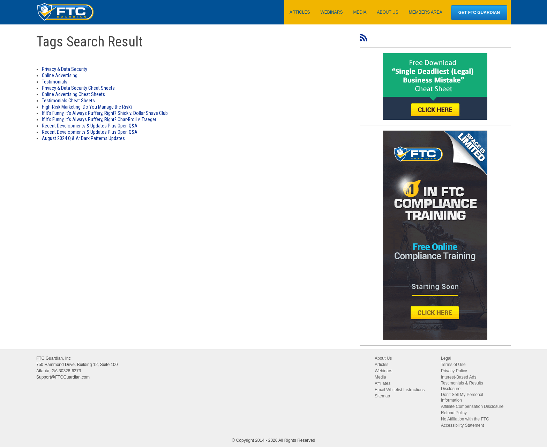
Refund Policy (454, 412)
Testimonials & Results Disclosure (462, 386)
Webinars (383, 370)
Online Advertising (59, 75)
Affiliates (382, 383)
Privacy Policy (454, 370)
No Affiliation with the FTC (465, 419)
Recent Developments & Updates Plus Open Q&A (89, 126)
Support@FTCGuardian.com (63, 377)
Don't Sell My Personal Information (462, 397)
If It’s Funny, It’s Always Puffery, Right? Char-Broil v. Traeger (99, 119)
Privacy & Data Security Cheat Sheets (78, 88)
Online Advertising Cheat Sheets (73, 94)
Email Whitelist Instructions (400, 389)
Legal (446, 358)
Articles (381, 364)
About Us (383, 358)
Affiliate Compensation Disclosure (472, 406)
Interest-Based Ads (458, 377)
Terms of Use (453, 364)
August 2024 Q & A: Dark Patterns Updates (83, 138)
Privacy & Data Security (64, 69)
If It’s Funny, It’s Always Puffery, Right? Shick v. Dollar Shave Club (105, 113)
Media (380, 377)
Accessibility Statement (462, 425)
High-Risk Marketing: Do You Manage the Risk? (87, 107)
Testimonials (54, 82)
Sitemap (382, 396)
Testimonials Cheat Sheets (68, 100)
